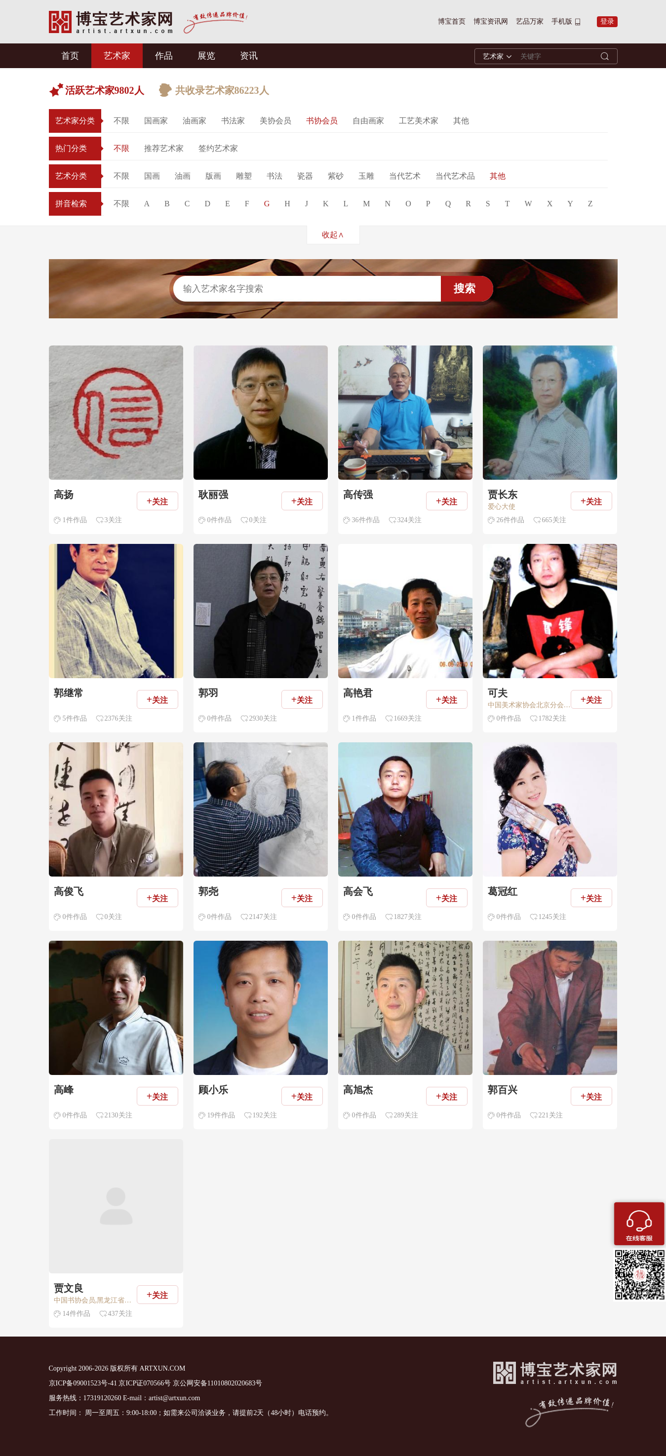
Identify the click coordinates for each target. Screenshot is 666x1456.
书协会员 (322, 120)
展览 (206, 56)
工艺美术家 (418, 120)
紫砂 (336, 176)
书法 (274, 176)
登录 (607, 21)
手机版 (561, 21)
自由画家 (368, 120)
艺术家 (117, 56)
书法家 (233, 120)
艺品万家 (530, 21)
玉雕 (366, 176)
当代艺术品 (455, 176)
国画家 (156, 120)
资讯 (249, 56)
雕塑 (244, 176)
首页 (70, 56)
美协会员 (275, 120)
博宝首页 (452, 21)
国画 (152, 176)
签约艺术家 (218, 148)
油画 (183, 176)
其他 (461, 120)
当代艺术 (405, 176)
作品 (164, 56)
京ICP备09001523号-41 (83, 1383)
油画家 (194, 120)
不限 (121, 120)
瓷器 (305, 176)
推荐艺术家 (164, 148)
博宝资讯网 (490, 21)
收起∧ (333, 234)
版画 (213, 176)
